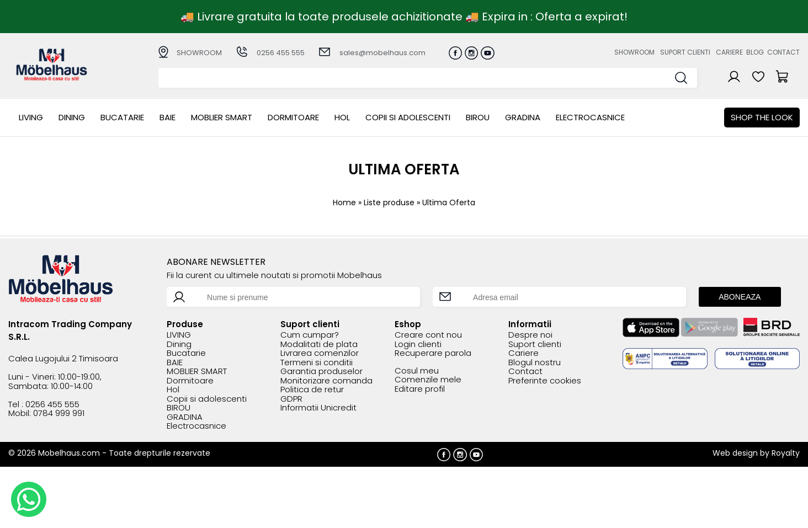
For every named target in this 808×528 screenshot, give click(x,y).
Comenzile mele (428, 380)
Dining (72, 117)
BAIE (168, 117)
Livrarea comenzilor (319, 353)
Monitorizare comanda (326, 381)
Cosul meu (417, 371)
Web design (735, 452)
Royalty (786, 452)
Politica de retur (312, 389)
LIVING (31, 117)
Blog (755, 52)
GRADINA (522, 117)
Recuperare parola (433, 353)
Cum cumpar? (309, 335)
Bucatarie (122, 117)
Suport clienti (685, 52)
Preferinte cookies (544, 381)
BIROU (478, 117)
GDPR (291, 399)
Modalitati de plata (319, 344)
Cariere (729, 52)
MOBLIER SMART (221, 117)
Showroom (634, 52)
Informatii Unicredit (318, 408)
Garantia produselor (321, 371)
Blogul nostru (534, 362)
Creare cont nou (428, 335)
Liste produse (389, 202)
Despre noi (530, 335)
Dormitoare (293, 117)
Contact (783, 52)
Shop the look (762, 117)
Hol (342, 117)
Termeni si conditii (316, 362)
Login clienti (418, 344)
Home (344, 202)
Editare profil (420, 389)
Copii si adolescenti (407, 117)
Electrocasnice (590, 117)
